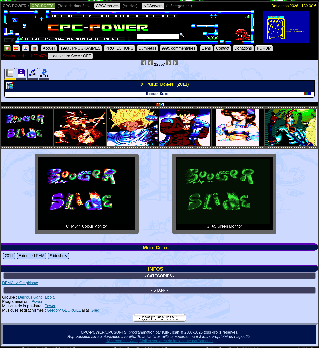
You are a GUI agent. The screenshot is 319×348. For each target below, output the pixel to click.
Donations (243, 48)
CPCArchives (107, 6)
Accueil (49, 48)
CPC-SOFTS (42, 6)
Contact (222, 48)
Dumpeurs (147, 48)
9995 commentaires (178, 48)
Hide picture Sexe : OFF (70, 56)
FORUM (264, 48)
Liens (206, 48)
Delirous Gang (30, 297)
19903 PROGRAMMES (80, 48)
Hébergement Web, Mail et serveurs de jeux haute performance (160, 341)
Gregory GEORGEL (64, 310)
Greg (95, 310)
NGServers (153, 6)
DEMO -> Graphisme (20, 283)
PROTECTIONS (119, 48)
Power (37, 302)
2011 (9, 256)
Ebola (50, 297)
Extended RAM (32, 256)
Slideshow (58, 256)
